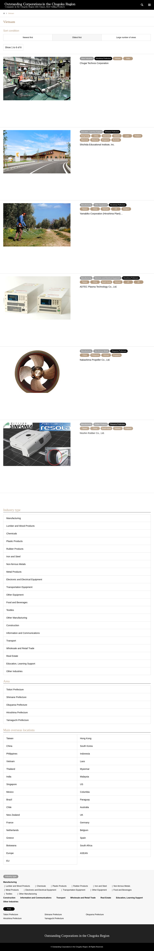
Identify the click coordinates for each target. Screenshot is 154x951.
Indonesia (85, 753)
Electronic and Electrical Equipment (24, 579)
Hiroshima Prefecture (17, 712)
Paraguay (85, 799)
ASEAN (84, 853)
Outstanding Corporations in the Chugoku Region (77, 935)
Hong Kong (85, 738)
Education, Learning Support (20, 663)
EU (7, 860)
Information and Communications (23, 633)
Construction (12, 625)
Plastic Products (14, 541)
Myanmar (85, 769)
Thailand (10, 769)
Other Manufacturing (16, 617)
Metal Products (13, 572)
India (8, 776)
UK (81, 815)
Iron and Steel (13, 556)
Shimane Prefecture (16, 697)
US (81, 784)
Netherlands (12, 830)
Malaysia (84, 776)
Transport (11, 640)
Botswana (11, 845)
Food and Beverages (16, 602)
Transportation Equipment (19, 587)
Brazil (9, 799)
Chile (9, 807)
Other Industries (14, 671)
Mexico (9, 792)
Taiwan (9, 738)
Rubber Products (14, 549)
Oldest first (77, 37)
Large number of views (126, 37)
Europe (10, 853)
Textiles (10, 610)
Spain (83, 838)
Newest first (28, 37)
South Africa (86, 845)
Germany (85, 822)
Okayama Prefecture (16, 705)
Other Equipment (15, 594)
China (9, 746)
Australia (84, 807)
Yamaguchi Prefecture (17, 720)
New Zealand (13, 815)
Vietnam (10, 761)
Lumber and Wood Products (20, 526)
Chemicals (11, 533)
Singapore (11, 784)
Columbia (85, 792)
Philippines (11, 753)
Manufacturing (13, 518)
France (9, 822)
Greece (10, 838)
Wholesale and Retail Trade (20, 648)
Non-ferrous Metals (16, 564)
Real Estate (12, 656)
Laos (82, 761)
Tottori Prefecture (15, 689)
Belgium (84, 830)
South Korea (86, 746)
